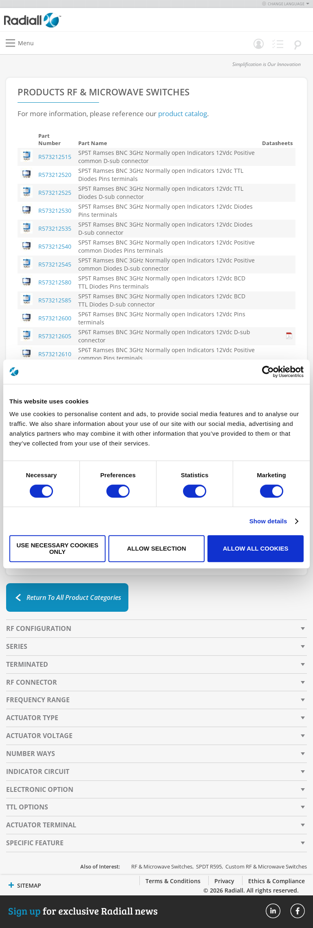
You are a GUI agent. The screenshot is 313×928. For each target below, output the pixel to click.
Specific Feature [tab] (35, 842)
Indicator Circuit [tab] (37, 771)
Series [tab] (16, 646)
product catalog (182, 113)
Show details (268, 521)
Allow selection (156, 548)
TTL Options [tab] (27, 806)
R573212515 (54, 157)
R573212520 (54, 175)
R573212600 (54, 318)
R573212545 (54, 264)
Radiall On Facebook (297, 911)
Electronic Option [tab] (39, 789)
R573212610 (54, 354)
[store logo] (82, 19)
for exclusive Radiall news (83, 910)
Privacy (224, 881)
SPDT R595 (209, 866)
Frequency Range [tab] (38, 699)
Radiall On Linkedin (273, 911)
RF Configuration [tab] (38, 628)
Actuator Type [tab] (32, 717)
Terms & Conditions (173, 881)
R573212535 (54, 228)
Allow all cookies (256, 548)
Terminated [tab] (27, 664)
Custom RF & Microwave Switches (266, 866)
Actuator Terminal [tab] (41, 824)
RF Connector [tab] (31, 682)
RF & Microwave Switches (161, 866)
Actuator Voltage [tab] (39, 735)
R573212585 (54, 300)
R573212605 (54, 336)
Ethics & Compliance (276, 881)
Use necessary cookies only (57, 548)
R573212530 (54, 210)
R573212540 (54, 246)
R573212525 (54, 192)
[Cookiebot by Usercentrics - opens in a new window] (268, 372)
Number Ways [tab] (30, 753)
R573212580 (54, 282)
